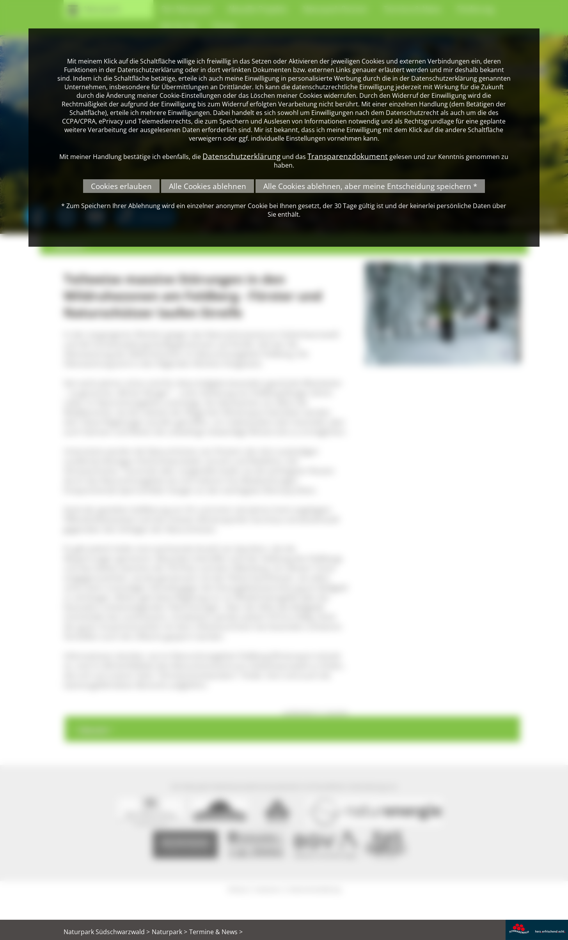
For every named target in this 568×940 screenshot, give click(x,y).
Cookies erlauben (121, 186)
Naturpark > (169, 932)
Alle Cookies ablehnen (207, 186)
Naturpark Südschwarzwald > (107, 932)
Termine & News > (216, 932)
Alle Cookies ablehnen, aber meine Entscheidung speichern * (370, 186)
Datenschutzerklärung (241, 156)
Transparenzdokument (347, 156)
